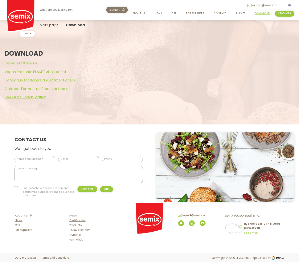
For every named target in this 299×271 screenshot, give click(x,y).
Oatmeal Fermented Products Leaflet (37, 89)
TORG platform (79, 239)
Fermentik (76, 248)
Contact (219, 13)
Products (75, 234)
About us (139, 13)
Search (115, 9)
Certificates (77, 229)
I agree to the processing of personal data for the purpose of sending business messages (48, 193)
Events (239, 13)
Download (261, 13)
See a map (252, 241)
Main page (49, 25)
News (158, 13)
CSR (173, 13)
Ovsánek (75, 243)
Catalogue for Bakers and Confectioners (40, 80)
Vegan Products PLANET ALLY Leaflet (35, 72)
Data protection (25, 267)
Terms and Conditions (55, 267)
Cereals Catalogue (21, 63)
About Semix (23, 224)
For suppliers (195, 13)
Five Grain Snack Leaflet (25, 97)
